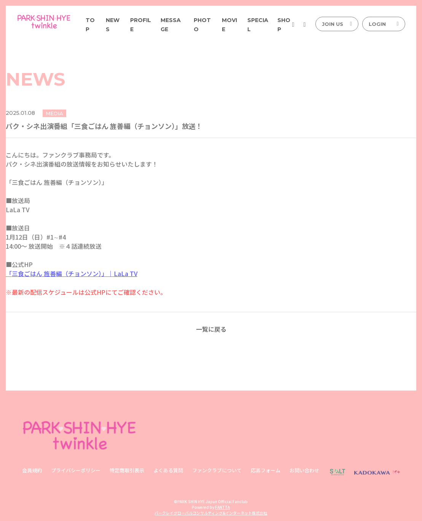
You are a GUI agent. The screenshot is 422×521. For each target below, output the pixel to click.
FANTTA (222, 507)
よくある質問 (168, 469)
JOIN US (337, 24)
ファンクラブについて (217, 469)
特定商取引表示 (127, 469)
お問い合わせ (304, 469)
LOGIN (384, 24)
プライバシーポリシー (75, 469)
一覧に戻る (211, 328)
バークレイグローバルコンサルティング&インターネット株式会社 (210, 512)
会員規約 (32, 469)
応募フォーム (265, 469)
